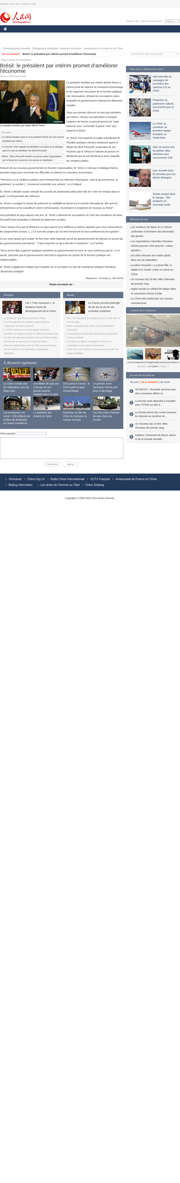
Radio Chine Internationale (68, 479)
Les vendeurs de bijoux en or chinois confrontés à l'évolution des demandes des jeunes (152, 232)
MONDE (42, 34)
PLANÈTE (128, 34)
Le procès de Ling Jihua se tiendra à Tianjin (25, 318)
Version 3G (132, 21)
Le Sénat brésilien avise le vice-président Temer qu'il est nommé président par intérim (33, 139)
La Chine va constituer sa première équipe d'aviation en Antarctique (162, 130)
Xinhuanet (15, 479)
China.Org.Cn (36, 479)
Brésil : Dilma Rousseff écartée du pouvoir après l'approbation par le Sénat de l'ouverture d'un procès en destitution (32, 158)
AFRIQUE (57, 34)
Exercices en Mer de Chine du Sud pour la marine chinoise (75, 416)
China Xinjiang (94, 484)
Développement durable (16, 48)
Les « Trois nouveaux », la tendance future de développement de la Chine (40, 306)
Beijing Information (21, 484)
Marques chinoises (70, 48)
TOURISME (157, 34)
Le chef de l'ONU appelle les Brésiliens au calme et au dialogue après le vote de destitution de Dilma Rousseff (32, 149)
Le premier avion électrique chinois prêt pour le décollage (105, 387)
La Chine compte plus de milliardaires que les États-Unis (16, 387)
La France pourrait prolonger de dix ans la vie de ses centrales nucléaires (104, 306)
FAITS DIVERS (108, 34)
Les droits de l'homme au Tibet (60, 484)
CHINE (9, 34)
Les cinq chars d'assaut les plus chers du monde (106, 416)
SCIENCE (73, 34)
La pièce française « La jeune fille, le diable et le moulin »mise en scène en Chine (152, 270)
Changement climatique (45, 48)
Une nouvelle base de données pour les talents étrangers (164, 174)
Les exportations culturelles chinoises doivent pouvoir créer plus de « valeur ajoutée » (152, 246)
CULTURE (88, 34)
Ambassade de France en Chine (136, 479)
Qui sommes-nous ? (152, 21)
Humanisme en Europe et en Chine (103, 48)
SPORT (142, 34)
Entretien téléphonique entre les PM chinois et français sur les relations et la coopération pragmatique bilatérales (30, 349)
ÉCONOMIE (25, 34)
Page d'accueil (8, 60)
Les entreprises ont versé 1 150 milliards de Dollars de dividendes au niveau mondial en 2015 (16, 419)
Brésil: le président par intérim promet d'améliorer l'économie (59, 54)
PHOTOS (11, 41)
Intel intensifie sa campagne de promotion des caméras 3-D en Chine (162, 83)
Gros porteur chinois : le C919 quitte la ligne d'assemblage (76, 387)
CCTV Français (100, 479)
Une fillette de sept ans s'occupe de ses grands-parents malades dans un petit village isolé (46, 390)
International (25, 60)
